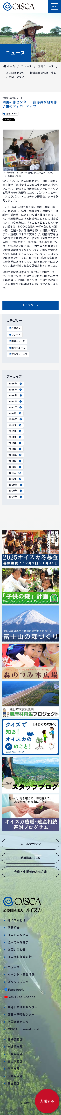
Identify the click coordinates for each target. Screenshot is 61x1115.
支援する (47, 1101)
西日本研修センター (21, 1014)
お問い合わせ (17, 950)
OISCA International (23, 1029)
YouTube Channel (22, 997)
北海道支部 (15, 1039)
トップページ (30, 305)
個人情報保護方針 (20, 957)
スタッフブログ (18, 982)
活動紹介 (14, 928)
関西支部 (14, 1069)
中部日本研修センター (23, 1007)
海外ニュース (16, 347)
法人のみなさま (18, 942)
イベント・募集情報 (21, 974)
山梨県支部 (15, 1054)
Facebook (16, 989)
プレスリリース (17, 354)
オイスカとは (16, 920)
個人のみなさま (18, 935)
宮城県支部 (15, 1047)
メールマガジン (30, 844)
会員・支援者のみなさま (30, 872)
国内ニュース (46, 66)
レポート (14, 334)
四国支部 (14, 1083)
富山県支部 (15, 1061)
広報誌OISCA (30, 858)
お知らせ (14, 328)
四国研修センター (20, 1022)
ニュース (16, 53)
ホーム (9, 66)
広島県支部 (15, 1076)
